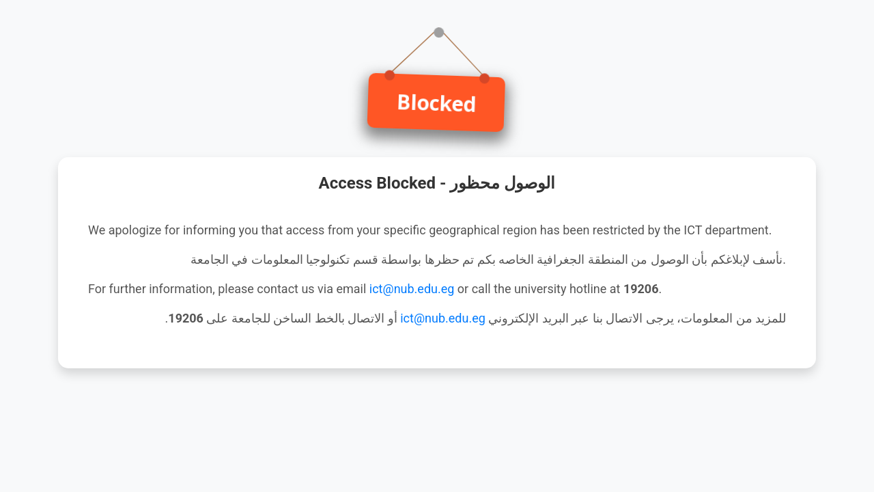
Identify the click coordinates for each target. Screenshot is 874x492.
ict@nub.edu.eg (412, 289)
